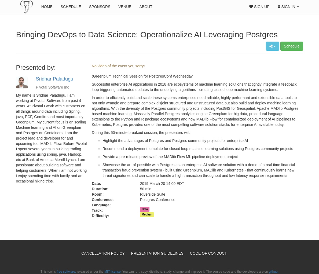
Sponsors (99, 7)
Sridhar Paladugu (54, 79)
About (146, 7)
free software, (66, 271)
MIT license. (113, 271)
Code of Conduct (208, 253)
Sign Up (259, 7)
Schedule (71, 7)
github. (273, 271)
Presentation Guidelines (158, 253)
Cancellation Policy (103, 253)
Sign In (288, 7)
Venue (124, 7)
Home (47, 7)
